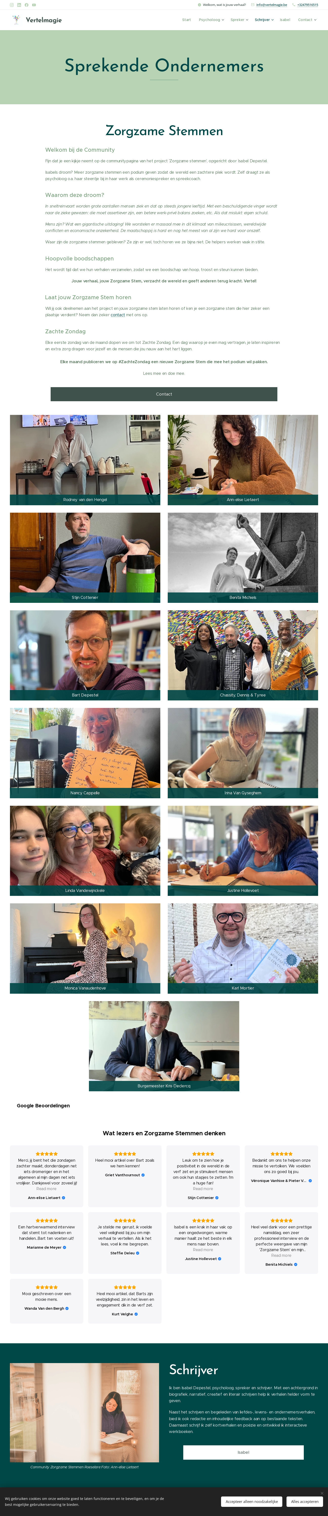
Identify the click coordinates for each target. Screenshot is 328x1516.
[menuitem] (192, 20)
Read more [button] (281, 1249)
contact (118, 314)
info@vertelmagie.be (271, 4)
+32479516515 (307, 4)
